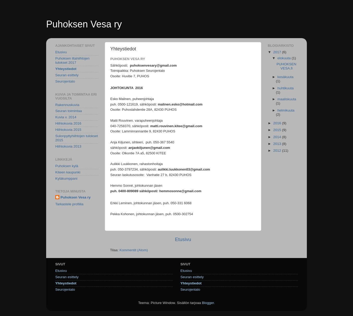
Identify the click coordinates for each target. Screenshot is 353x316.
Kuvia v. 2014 (65, 117)
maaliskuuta (286, 99)
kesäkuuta (285, 77)
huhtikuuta (285, 88)
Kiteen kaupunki (67, 172)
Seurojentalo (65, 81)
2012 (277, 151)
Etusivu (183, 239)
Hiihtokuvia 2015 (68, 130)
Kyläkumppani (66, 178)
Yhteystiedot (65, 69)
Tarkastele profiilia (69, 204)
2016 (277, 123)
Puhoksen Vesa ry (84, 24)
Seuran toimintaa (68, 111)
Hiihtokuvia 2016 (68, 123)
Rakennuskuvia (67, 105)
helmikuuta (285, 110)
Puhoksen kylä (66, 166)
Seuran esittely (66, 75)
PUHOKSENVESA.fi (286, 66)
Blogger (208, 303)
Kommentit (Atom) (133, 250)
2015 (277, 130)
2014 (277, 137)
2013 (277, 144)
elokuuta (284, 58)
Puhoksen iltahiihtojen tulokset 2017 (72, 60)
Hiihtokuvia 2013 (68, 146)
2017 (277, 52)
